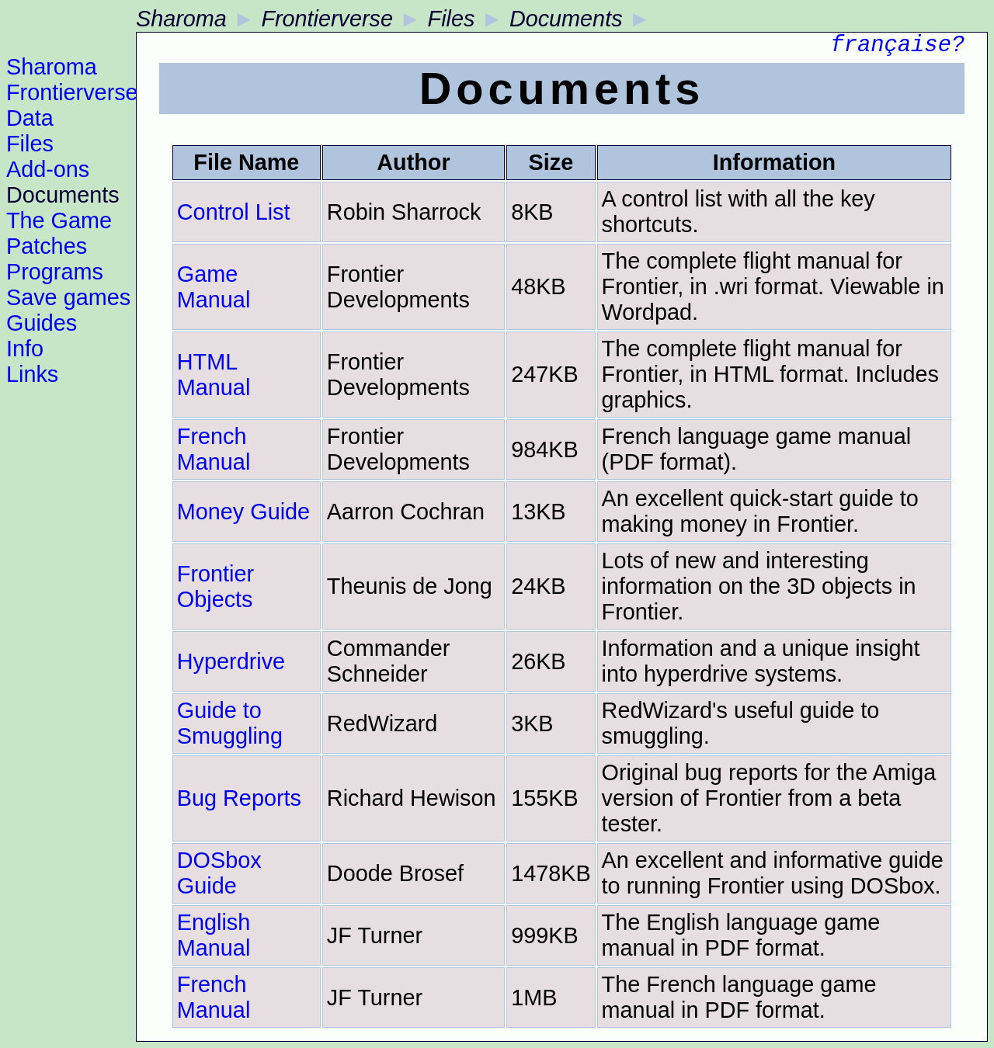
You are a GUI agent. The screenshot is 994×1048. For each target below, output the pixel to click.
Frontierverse (72, 92)
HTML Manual (213, 374)
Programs (54, 271)
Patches (46, 246)
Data (30, 118)
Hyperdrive (231, 661)
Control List (233, 212)
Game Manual (213, 287)
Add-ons (47, 169)
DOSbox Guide (219, 873)
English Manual (213, 935)
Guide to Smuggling (230, 723)
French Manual (213, 449)
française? (897, 48)
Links (32, 374)
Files (30, 143)
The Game (59, 220)
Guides (41, 323)
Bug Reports (239, 798)
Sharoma (51, 66)
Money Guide (243, 511)
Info (24, 348)
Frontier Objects (215, 586)
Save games (68, 297)
